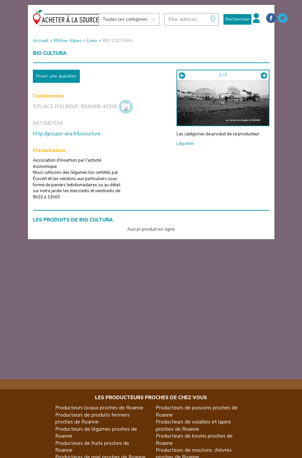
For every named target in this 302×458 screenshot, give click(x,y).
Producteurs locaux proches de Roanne (99, 407)
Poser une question (56, 76)
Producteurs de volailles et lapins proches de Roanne (193, 425)
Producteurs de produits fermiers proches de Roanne (92, 418)
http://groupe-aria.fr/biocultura (66, 133)
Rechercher (237, 19)
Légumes (185, 144)
